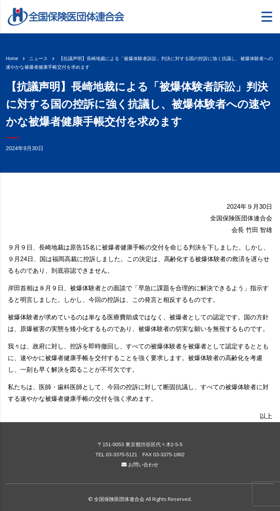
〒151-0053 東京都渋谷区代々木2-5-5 (140, 444)
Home (12, 58)
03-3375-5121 (121, 454)
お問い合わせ (140, 465)
